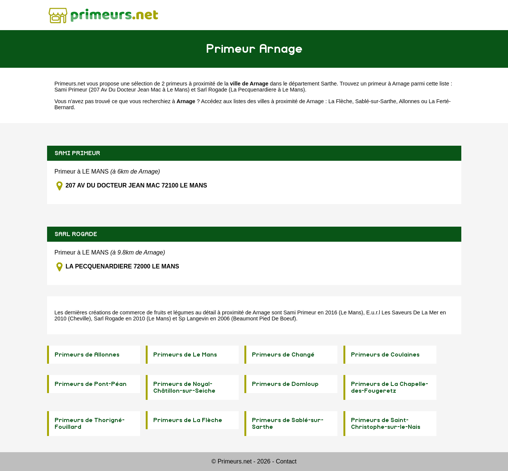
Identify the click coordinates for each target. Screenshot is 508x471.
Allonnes (409, 101)
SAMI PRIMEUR (77, 153)
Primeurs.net (70, 84)
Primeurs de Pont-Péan (91, 384)
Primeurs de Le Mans (185, 355)
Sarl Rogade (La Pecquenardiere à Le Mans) (251, 90)
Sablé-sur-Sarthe (375, 101)
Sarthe (329, 84)
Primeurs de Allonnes (87, 355)
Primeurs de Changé (283, 355)
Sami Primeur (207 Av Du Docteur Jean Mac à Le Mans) (122, 90)
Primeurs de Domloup (285, 384)
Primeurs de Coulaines (385, 355)
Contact (286, 461)
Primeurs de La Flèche (187, 420)
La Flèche (340, 101)
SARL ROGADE (76, 234)
